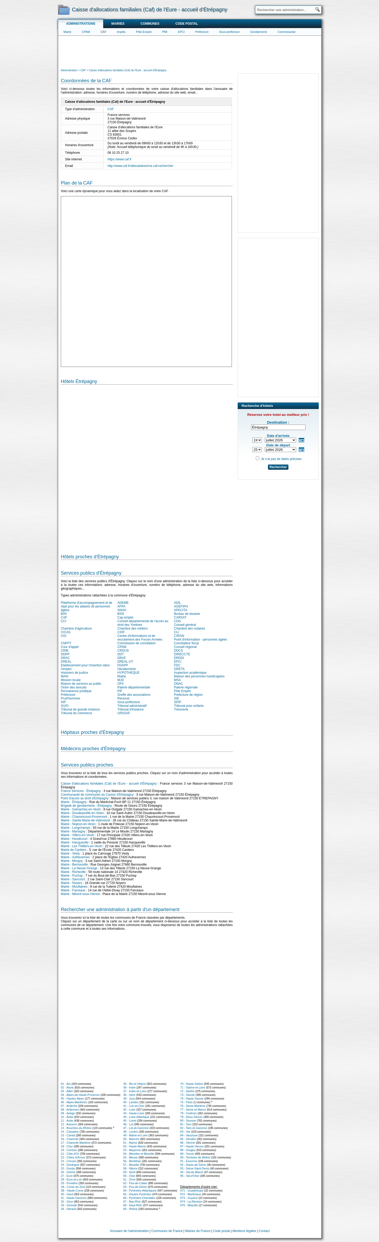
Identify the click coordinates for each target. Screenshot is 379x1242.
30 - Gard (67, 1194)
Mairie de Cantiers (73, 850)
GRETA (179, 669)
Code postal (186, 23)
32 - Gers (67, 1201)
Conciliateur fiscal (186, 643)
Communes (150, 23)
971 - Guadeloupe (191, 1190)
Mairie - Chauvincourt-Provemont (84, 817)
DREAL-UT (125, 661)
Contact (264, 1231)
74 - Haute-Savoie (192, 1098)
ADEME (123, 603)
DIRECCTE (182, 654)
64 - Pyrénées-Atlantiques (140, 1190)
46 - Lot (128, 1124)
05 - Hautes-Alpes (72, 1098)
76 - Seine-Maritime (193, 1105)
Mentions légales (244, 1231)
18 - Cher (67, 1146)
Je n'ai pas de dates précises (281, 459)
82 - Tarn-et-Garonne (193, 1127)
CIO (63, 636)
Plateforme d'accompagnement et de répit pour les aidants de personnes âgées (86, 606)
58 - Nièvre (130, 1168)
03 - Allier (67, 1091)
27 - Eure (67, 1175)
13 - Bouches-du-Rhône (76, 1127)
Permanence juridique (76, 691)
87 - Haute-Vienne (192, 1146)
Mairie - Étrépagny (74, 802)
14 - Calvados (70, 1131)
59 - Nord (129, 1172)
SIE (176, 698)
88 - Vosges (188, 1150)
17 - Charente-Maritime (76, 1142)
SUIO (64, 706)
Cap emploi (125, 617)
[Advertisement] (190, 51)
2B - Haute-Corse (72, 1190)
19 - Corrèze (69, 1150)
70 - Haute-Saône (191, 1083)
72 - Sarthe (187, 1091)
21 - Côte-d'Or (70, 1153)
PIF (119, 691)
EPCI (181, 31)
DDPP (65, 654)
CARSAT (180, 617)
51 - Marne (130, 1142)
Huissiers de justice (74, 672)
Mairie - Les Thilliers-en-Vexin (81, 846)
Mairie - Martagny (73, 831)
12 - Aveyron (69, 1124)
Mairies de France (198, 1231)
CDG (177, 621)
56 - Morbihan (132, 1161)
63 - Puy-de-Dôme (135, 1186)
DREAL (66, 661)
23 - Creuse (68, 1161)
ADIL (177, 603)
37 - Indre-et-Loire (134, 1091)
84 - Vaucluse (189, 1135)
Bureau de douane (187, 614)
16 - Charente (69, 1139)
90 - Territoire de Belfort (195, 1157)
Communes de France (167, 1231)
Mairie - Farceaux (73, 890)
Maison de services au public (81, 684)
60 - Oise (129, 1175)
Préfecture (202, 31)
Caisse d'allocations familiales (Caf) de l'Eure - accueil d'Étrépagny (109, 783)
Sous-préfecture (229, 31)
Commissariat (286, 31)
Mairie (67, 31)
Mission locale (71, 680)
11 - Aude (67, 1120)
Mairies (117, 23)
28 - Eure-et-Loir (71, 1179)
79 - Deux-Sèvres (191, 1116)
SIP (63, 702)
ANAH (121, 610)
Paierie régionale (186, 687)
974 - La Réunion (191, 1201)
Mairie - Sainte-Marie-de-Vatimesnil (85, 820)
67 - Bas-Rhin (132, 1201)
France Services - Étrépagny (81, 791)
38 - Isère (129, 1094)
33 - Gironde (69, 1205)
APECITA (180, 610)
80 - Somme (188, 1120)
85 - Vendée (188, 1139)
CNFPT (66, 643)
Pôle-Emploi (144, 31)
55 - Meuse (130, 1157)
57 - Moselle (131, 1164)
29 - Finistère (69, 1183)
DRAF (121, 658)
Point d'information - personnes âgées (200, 639)
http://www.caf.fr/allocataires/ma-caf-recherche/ (140, 166)
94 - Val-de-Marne (191, 1172)
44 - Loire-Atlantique (136, 1116)
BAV (64, 614)
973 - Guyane (189, 1197)
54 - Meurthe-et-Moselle (138, 1153)
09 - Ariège (68, 1113)
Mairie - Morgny (72, 861)
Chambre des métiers (132, 628)
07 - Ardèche (69, 1105)
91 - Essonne (188, 1161)
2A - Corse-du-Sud (73, 1186)
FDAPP (122, 665)
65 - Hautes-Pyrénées (137, 1194)
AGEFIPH (181, 606)
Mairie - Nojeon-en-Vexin (78, 824)
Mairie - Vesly (70, 853)
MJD (120, 680)
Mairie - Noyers (71, 883)
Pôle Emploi (182, 691)
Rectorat (123, 698)
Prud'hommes (70, 698)
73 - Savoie (187, 1094)
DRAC (65, 658)
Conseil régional (185, 647)
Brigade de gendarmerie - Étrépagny (86, 805)
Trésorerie (181, 709)
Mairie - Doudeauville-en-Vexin (82, 813)
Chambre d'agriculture (76, 628)
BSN (120, 614)
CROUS (123, 650)
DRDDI (179, 658)
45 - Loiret (129, 1120)
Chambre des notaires (189, 628)
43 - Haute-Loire (133, 1113)
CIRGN (179, 636)
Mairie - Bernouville (74, 864)
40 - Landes (130, 1102)
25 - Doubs (68, 1168)
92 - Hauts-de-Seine (193, 1164)
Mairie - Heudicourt (74, 839)
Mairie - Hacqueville (74, 842)
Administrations (80, 23)
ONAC (178, 684)
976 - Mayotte (189, 1205)
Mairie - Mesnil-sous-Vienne (80, 894)
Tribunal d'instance (130, 709)
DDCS (178, 650)
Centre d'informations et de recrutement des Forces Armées (139, 637)
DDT (120, 654)
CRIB (64, 650)
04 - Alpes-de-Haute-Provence (80, 1094)
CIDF (121, 632)
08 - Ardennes (70, 1109)
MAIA (64, 676)
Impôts (121, 31)
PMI (164, 31)
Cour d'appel (70, 647)
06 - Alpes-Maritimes (74, 1102)
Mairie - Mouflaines (74, 886)
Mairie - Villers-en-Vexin (77, 835)
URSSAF (123, 713)
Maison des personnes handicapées (199, 676)
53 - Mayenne (132, 1150)
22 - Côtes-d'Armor (73, 1157)
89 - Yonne (187, 1153)
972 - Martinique (190, 1194)
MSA (177, 680)
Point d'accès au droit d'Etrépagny (84, 798)
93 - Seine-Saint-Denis (195, 1168)
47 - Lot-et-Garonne (136, 1127)
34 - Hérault (68, 1208)
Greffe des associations (133, 695)
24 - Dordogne (70, 1164)
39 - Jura (128, 1098)
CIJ (176, 632)
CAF (103, 31)
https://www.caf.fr (120, 159)
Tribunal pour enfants (189, 706)
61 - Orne (129, 1179)
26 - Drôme (68, 1172)
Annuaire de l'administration (129, 1231)
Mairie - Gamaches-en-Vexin (81, 809)
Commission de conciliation (136, 643)
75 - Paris (186, 1102)
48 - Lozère (130, 1131)
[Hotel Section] (147, 467)
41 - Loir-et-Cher (133, 1105)
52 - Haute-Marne (134, 1146)
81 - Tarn (186, 1124)
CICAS (66, 632)
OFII (120, 684)
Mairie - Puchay (72, 875)
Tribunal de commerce (76, 713)
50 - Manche (131, 1139)
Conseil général (185, 625)
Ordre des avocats (74, 687)
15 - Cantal (68, 1135)
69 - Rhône (130, 1208)
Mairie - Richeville (73, 872)
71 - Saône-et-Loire (192, 1087)
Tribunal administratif (132, 706)
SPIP (177, 702)
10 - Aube (67, 1116)
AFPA (121, 606)
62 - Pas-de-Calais (135, 1183)
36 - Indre (129, 1087)
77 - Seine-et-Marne (193, 1109)
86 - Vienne (187, 1142)
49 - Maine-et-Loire (135, 1135)
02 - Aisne (67, 1087)
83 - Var (185, 1131)
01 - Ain (66, 1083)
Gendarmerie (258, 31)
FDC (177, 665)
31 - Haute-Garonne (74, 1197)
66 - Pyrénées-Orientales (139, 1197)
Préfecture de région (188, 695)
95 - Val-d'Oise (189, 1175)
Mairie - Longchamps (75, 828)
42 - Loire (129, 1109)
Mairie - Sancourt (73, 879)
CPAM (86, 31)
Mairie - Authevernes (75, 857)
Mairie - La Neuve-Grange (79, 868)
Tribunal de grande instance (80, 709)
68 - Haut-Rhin (132, 1205)
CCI (63, 621)
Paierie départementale (133, 687)
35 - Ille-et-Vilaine (134, 1083)
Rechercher (278, 467)
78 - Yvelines (188, 1113)
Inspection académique (190, 672)
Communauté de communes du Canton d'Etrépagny (97, 794)
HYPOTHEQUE (128, 672)
